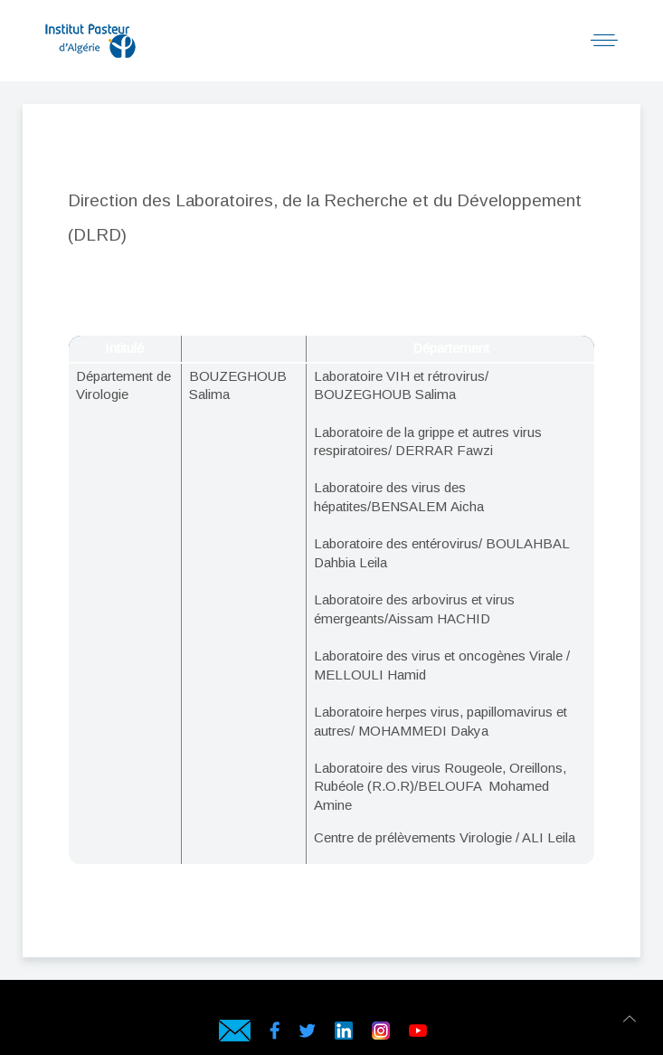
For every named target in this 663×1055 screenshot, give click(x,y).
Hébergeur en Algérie (455, 1005)
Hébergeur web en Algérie (440, 1005)
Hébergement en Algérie (470, 1005)
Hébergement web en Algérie (204, 1005)
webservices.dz (190, 1005)
